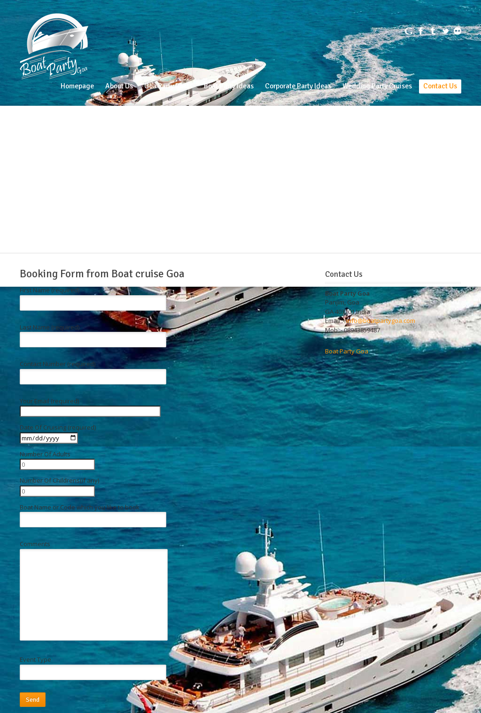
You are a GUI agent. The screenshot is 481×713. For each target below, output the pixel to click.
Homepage (77, 86)
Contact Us (440, 86)
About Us (119, 86)
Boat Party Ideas (229, 86)
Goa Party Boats (168, 86)
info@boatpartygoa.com (380, 320)
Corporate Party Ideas (298, 86)
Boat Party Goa (346, 351)
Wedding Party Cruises (377, 86)
